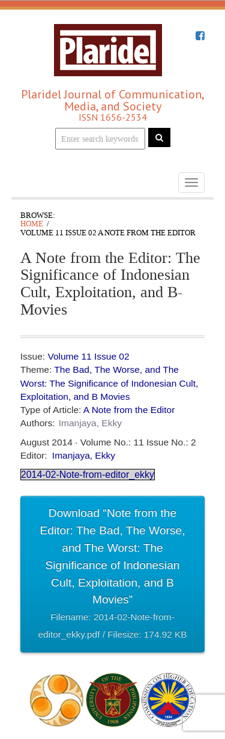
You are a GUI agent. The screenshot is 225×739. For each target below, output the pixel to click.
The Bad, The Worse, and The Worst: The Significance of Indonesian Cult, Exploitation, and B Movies (109, 382)
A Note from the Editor (129, 410)
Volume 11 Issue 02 (88, 356)
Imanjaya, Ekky (90, 423)
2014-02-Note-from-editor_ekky (87, 474)
